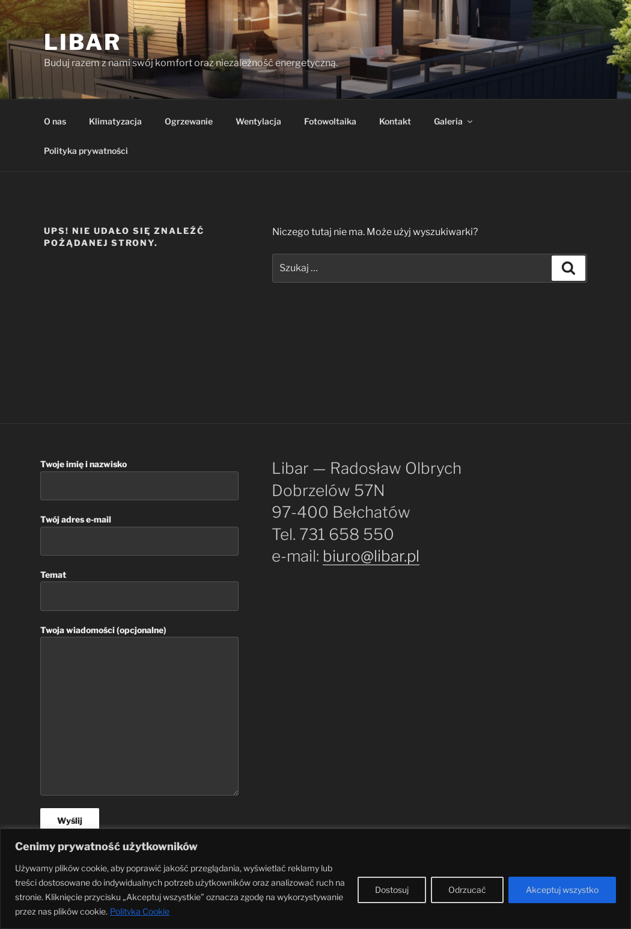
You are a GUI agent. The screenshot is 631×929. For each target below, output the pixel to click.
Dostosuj (392, 890)
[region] (315, 879)
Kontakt (395, 121)
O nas (55, 121)
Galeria (454, 121)
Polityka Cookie (139, 911)
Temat (139, 590)
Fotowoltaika (330, 121)
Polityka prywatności (86, 151)
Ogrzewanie (189, 121)
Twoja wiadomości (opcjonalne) (139, 710)
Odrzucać (467, 890)
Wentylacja (258, 121)
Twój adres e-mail (139, 535)
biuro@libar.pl (371, 556)
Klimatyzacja (115, 121)
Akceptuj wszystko (562, 890)
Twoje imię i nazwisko (139, 479)
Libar (82, 42)
